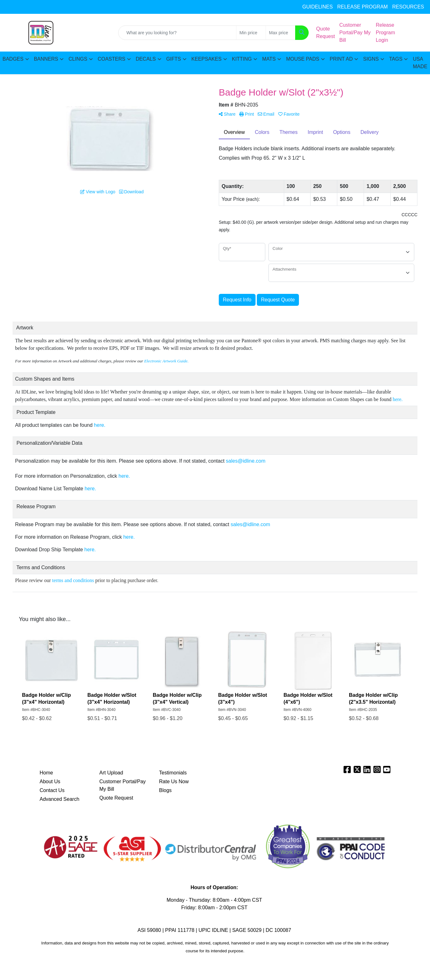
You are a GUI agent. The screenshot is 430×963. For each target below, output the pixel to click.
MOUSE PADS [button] (302, 59)
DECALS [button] (146, 59)
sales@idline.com (28, 7)
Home (46, 772)
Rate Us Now (174, 781)
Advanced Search (59, 799)
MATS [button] (269, 59)
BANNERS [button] (46, 59)
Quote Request (116, 798)
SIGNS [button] (371, 59)
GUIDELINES (317, 6)
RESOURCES (408, 6)
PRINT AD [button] (341, 59)
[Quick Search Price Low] (251, 32)
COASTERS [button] (111, 59)
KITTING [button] (242, 59)
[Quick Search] (177, 32)
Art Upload (111, 772)
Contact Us (52, 790)
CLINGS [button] (78, 59)
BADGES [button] (13, 59)
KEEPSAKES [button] (206, 59)
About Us (50, 781)
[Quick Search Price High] (280, 32)
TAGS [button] (395, 59)
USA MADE (420, 62)
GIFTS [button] (173, 59)
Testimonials (173, 772)
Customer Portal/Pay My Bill (122, 785)
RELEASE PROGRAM (362, 6)
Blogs (165, 790)
